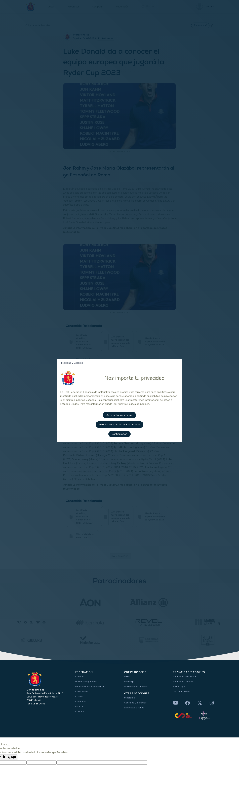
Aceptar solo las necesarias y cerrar (119, 425)
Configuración (119, 434)
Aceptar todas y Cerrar (120, 415)
